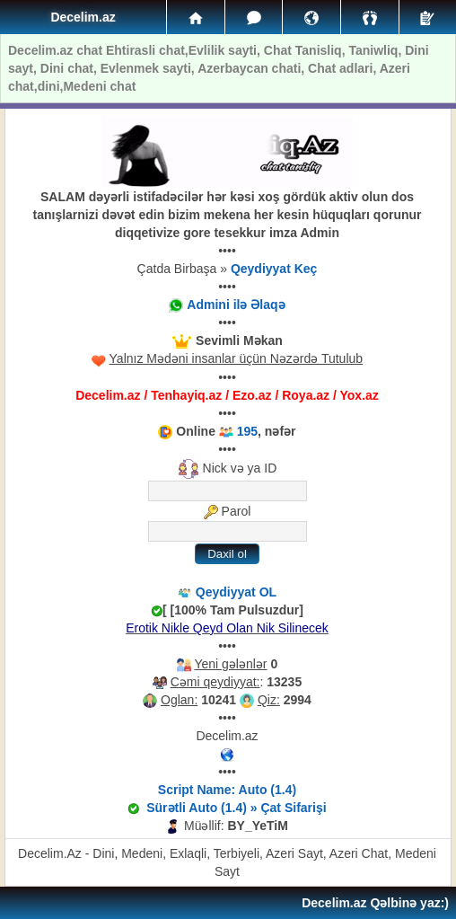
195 (247, 431)
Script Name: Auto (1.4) (227, 789)
